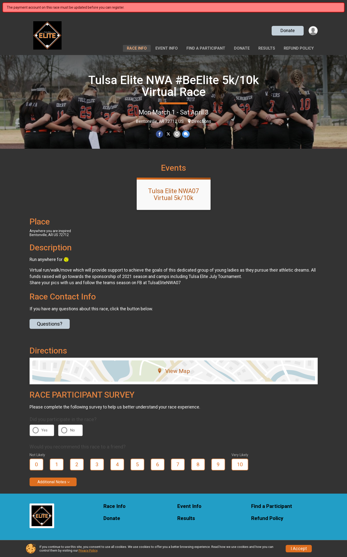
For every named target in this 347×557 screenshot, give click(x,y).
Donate (287, 30)
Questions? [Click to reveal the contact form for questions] (49, 324)
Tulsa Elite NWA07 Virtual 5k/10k (173, 194)
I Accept (299, 548)
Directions (201, 121)
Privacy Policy (88, 550)
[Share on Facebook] (159, 134)
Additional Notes (51, 482)
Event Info (166, 48)
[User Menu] (313, 30)
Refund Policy (299, 48)
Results (266, 48)
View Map (173, 371)
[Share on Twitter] (168, 134)
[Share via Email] (177, 134)
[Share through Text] (186, 134)
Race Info (137, 48)
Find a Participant (205, 48)
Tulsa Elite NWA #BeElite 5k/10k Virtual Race (173, 86)
